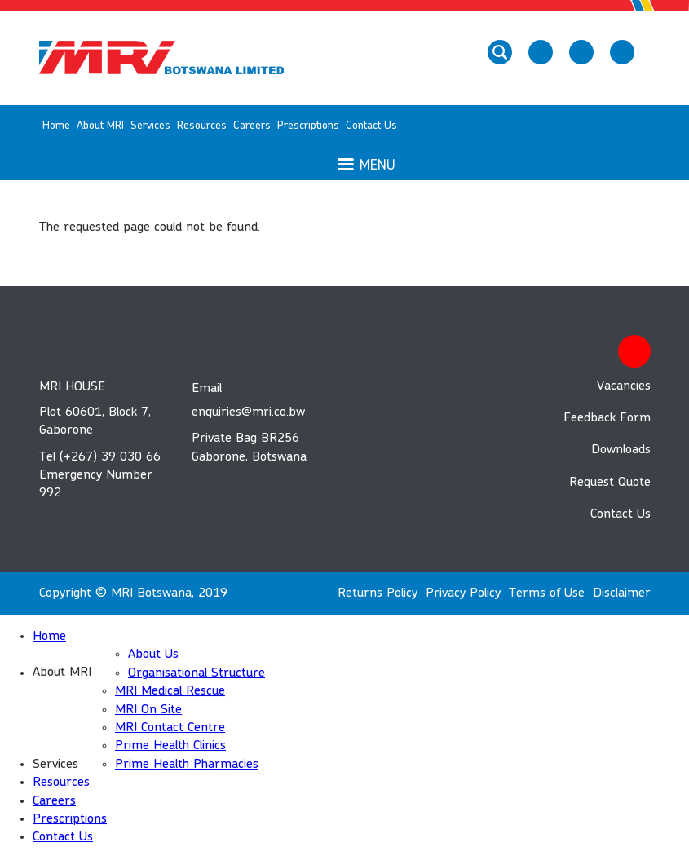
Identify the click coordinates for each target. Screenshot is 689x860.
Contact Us (371, 125)
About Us (153, 654)
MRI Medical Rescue (170, 691)
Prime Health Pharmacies (186, 764)
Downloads (621, 449)
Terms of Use (547, 593)
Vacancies (624, 386)
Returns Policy (377, 593)
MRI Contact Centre (170, 727)
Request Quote (610, 482)
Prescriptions (308, 125)
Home (56, 125)
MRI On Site (148, 710)
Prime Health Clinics (170, 745)
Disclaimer (622, 593)
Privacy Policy (463, 593)
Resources (202, 125)
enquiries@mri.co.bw (248, 412)
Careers (252, 125)
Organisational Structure (196, 673)
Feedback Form (607, 418)
